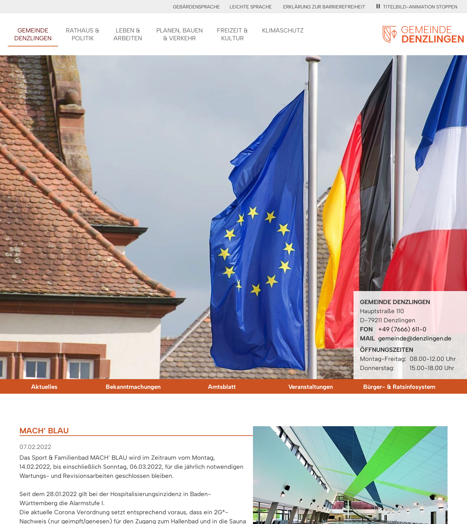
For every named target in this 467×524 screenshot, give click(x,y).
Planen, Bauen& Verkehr (179, 34)
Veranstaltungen (310, 386)
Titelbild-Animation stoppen (417, 7)
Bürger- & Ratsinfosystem (399, 386)
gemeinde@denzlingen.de (414, 338)
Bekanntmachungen (133, 386)
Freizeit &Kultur (232, 34)
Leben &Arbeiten (128, 34)
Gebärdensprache (196, 7)
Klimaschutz (283, 30)
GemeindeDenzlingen (33, 34)
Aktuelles (44, 386)
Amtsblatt (222, 386)
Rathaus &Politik (82, 34)
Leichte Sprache (251, 7)
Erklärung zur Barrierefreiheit (324, 7)
